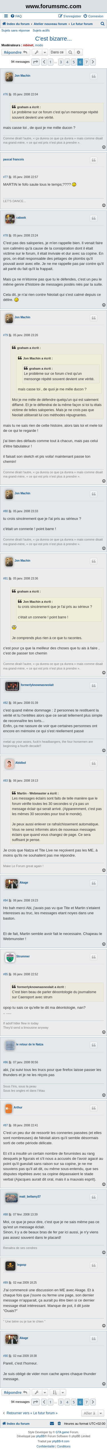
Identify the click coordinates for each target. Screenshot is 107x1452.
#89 (5, 1282)
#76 (5, 94)
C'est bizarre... (53, 38)
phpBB (40, 1436)
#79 (5, 335)
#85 (5, 974)
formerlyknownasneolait (37, 685)
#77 (5, 177)
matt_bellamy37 (30, 1196)
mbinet (28, 45)
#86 (5, 1062)
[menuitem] (16, 16)
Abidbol (20, 762)
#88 (5, 1214)
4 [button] (67, 61)
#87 (5, 1125)
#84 (5, 900)
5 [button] (74, 61)
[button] (35, 61)
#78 (5, 235)
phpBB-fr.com (61, 1441)
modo (39, 45)
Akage (24, 882)
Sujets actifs (41, 30)
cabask (21, 217)
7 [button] (87, 61)
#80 (5, 511)
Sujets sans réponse (15, 30)
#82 (5, 702)
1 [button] (50, 61)
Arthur (18, 1107)
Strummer (23, 956)
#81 (5, 578)
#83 (5, 780)
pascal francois (13, 159)
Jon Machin (22, 75)
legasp (21, 1264)
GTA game (62, 1432)
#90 (5, 1355)
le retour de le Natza (29, 1044)
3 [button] (61, 61)
